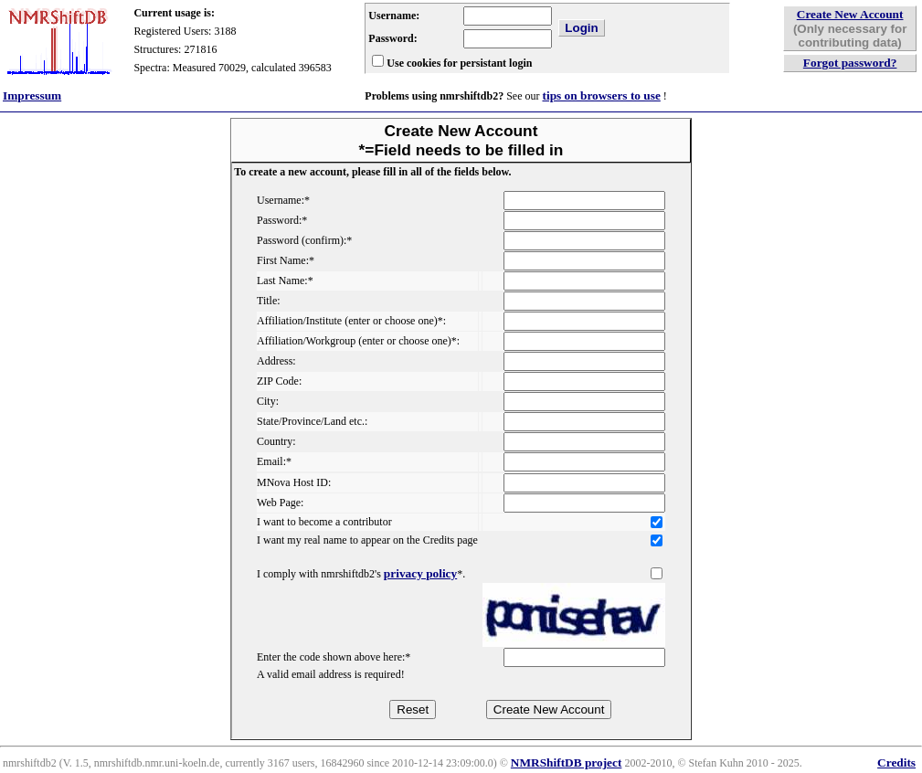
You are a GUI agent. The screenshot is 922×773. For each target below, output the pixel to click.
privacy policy (420, 573)
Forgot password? (850, 62)
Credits (896, 762)
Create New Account (850, 14)
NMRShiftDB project (566, 762)
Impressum (32, 95)
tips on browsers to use (601, 95)
